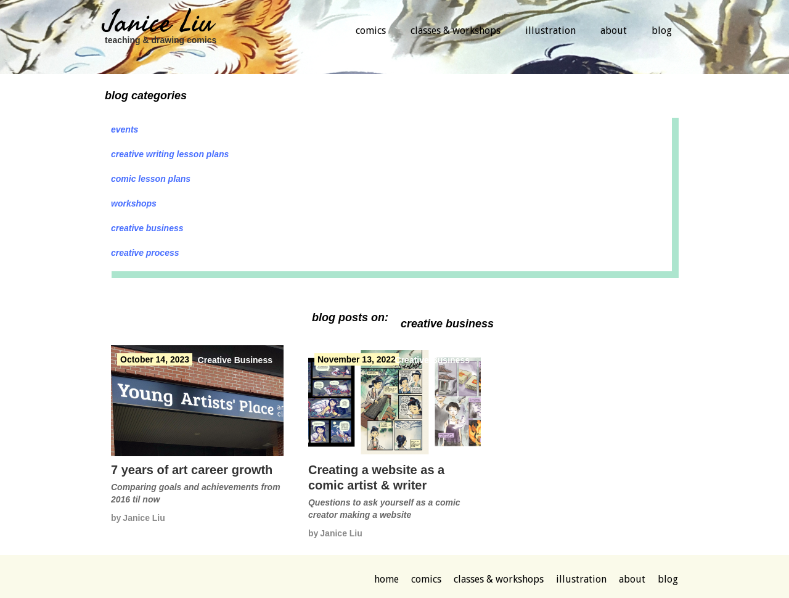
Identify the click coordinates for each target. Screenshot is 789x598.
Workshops (134, 203)
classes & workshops (456, 30)
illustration (550, 30)
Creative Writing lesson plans (170, 154)
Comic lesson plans (150, 179)
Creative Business (147, 228)
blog (662, 30)
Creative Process (145, 253)
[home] (160, 32)
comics (371, 30)
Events (124, 129)
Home (386, 579)
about (613, 30)
